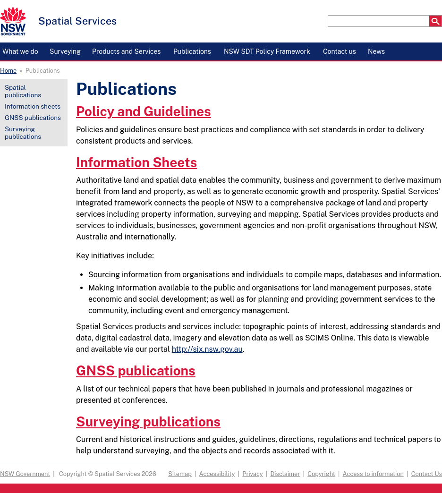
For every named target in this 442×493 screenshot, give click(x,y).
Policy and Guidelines (143, 111)
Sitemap (180, 473)
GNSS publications (33, 117)
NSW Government (25, 473)
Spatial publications (23, 91)
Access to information (373, 473)
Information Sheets (136, 162)
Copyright (321, 473)
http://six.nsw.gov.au (207, 349)
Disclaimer (285, 473)
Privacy (252, 473)
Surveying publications (23, 132)
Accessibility (217, 473)
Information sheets (32, 106)
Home (8, 70)
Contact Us (426, 473)
